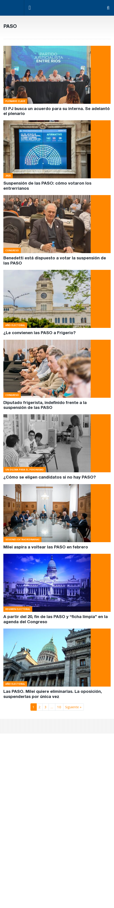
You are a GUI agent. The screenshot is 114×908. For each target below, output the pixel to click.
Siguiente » (73, 707)
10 (59, 707)
